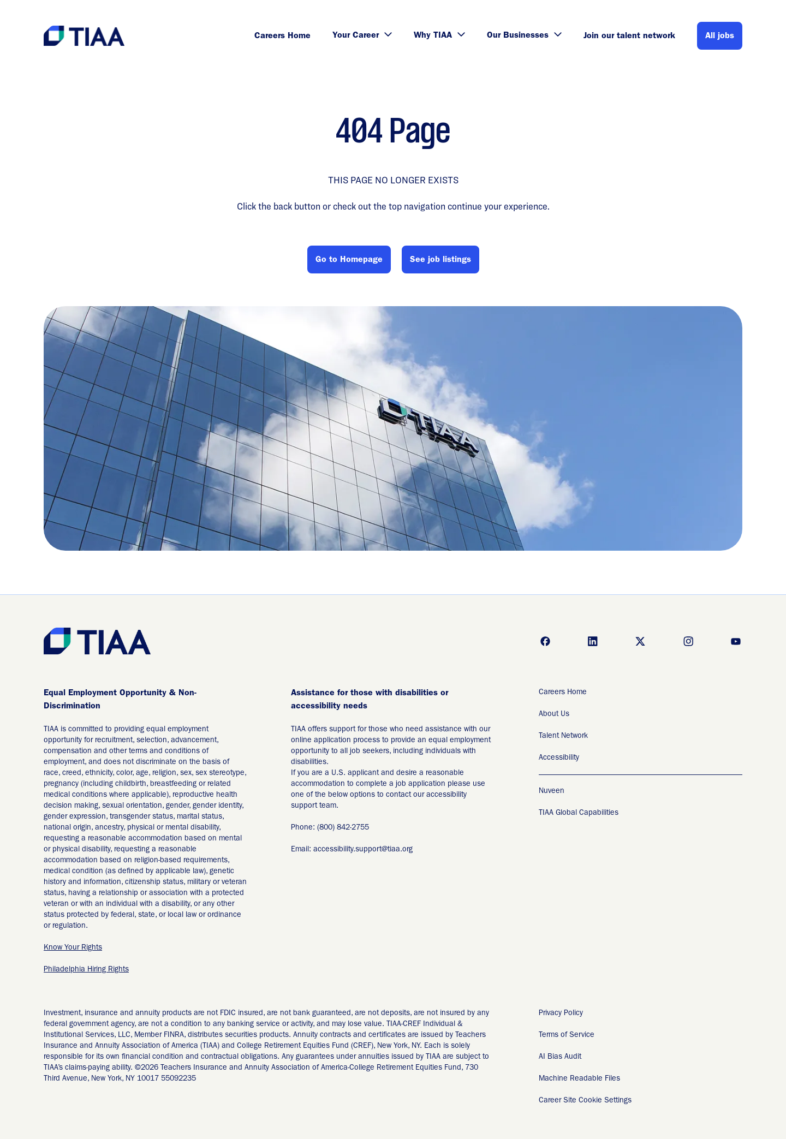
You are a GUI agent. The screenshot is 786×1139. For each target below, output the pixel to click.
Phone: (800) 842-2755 (330, 828)
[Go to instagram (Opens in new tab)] (688, 641)
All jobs (719, 36)
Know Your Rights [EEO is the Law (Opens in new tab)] (73, 948)
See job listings (440, 260)
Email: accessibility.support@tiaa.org (352, 850)
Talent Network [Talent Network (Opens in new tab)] (563, 736)
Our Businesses (524, 36)
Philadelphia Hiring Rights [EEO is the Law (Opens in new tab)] (86, 970)
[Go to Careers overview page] (85, 36)
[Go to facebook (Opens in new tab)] (545, 641)
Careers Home (282, 36)
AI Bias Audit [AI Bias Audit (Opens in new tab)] (560, 1057)
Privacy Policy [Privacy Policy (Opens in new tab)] (561, 1013)
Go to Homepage (349, 260)
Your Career (362, 36)
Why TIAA (439, 36)
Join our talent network (629, 36)
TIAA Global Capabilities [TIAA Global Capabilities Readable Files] (578, 813)
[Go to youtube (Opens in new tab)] (735, 641)
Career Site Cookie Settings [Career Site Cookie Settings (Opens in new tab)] (585, 1101)
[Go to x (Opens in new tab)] (640, 641)
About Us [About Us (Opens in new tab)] (554, 714)
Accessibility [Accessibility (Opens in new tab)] (559, 758)
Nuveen (551, 791)
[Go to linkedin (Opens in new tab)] (592, 641)
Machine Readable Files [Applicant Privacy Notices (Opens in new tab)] (579, 1079)
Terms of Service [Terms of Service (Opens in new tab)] (566, 1035)
